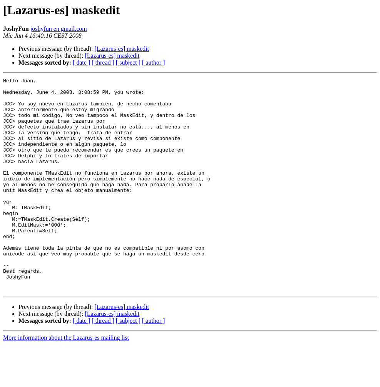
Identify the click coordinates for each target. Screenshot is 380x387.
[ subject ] (128, 62)
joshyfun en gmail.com (58, 28)
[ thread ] (103, 62)
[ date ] (81, 62)
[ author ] (153, 62)
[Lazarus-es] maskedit (121, 48)
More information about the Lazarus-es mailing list (66, 380)
